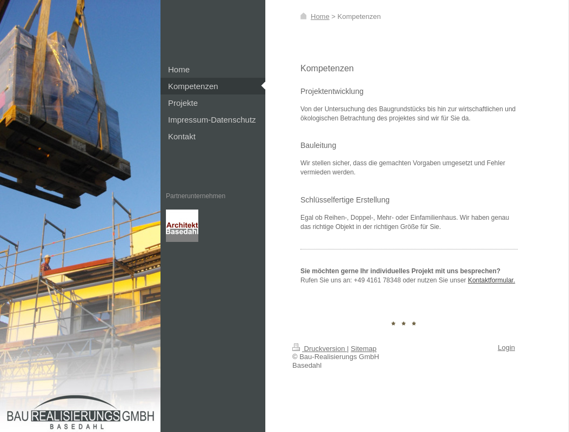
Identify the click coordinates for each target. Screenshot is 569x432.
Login (506, 347)
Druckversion (319, 349)
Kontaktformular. (491, 280)
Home (320, 16)
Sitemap (364, 349)
